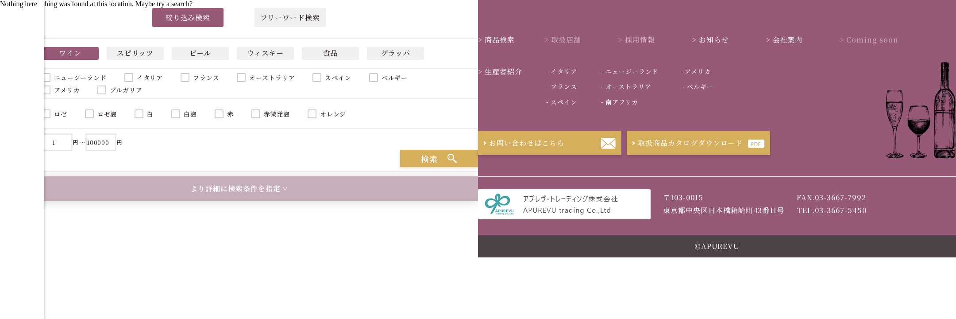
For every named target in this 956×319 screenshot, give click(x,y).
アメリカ (696, 71)
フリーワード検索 (290, 17)
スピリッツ (135, 53)
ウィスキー (265, 53)
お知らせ (710, 40)
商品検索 (496, 40)
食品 (330, 53)
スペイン (338, 77)
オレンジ (333, 113)
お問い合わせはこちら (521, 143)
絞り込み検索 (188, 17)
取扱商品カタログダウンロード (685, 143)
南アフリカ (619, 101)
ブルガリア (126, 90)
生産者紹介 (500, 71)
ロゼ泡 (107, 113)
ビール (200, 53)
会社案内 (784, 40)
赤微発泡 (277, 113)
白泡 (190, 113)
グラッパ (396, 53)
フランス (206, 77)
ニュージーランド (629, 71)
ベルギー (395, 77)
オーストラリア (272, 77)
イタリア (150, 77)
